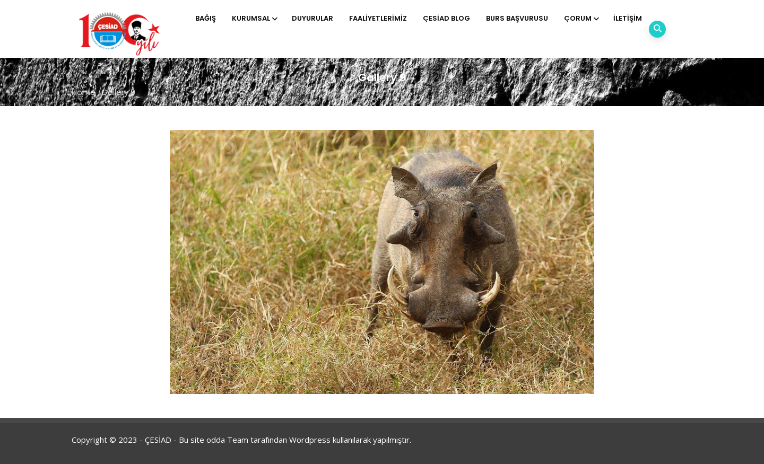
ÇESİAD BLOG (446, 18)
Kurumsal (254, 18)
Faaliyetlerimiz (378, 18)
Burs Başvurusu (517, 18)
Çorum (580, 18)
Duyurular (312, 18)
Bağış (205, 18)
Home (84, 92)
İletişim (627, 18)
